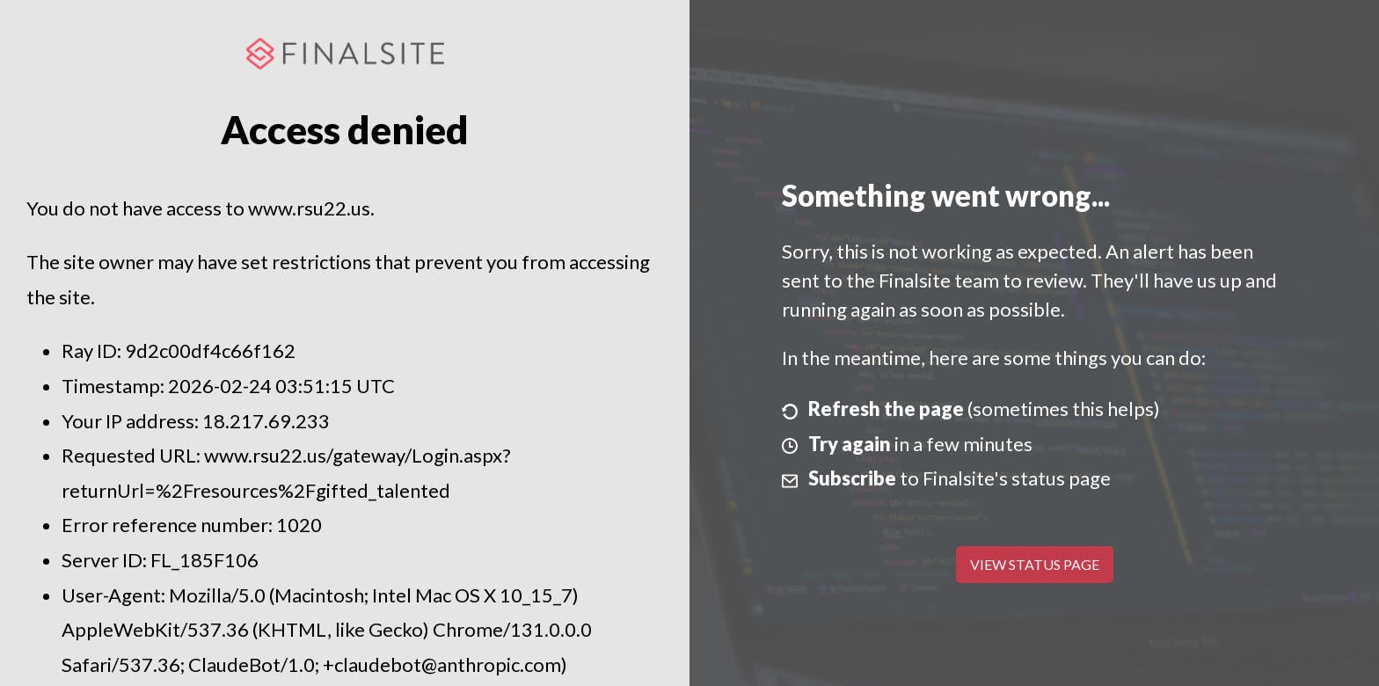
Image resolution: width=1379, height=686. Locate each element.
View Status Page (1034, 564)
